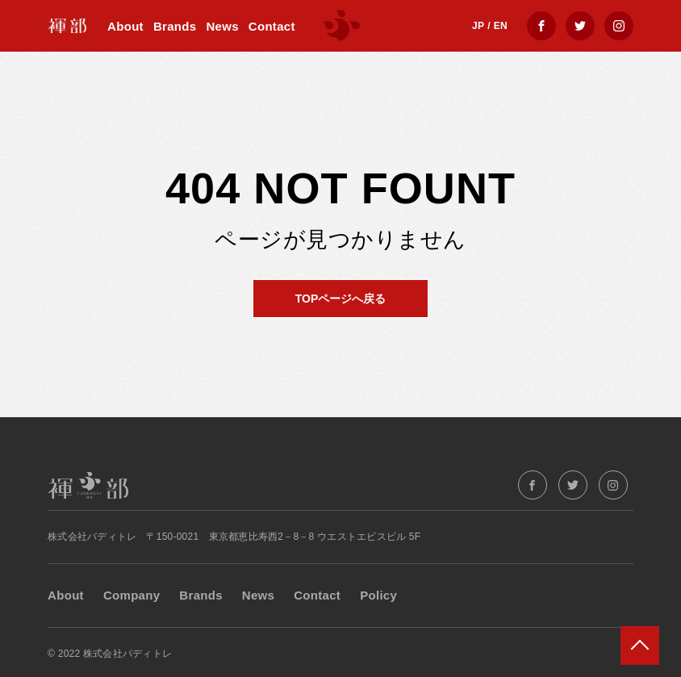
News (222, 26)
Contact (272, 26)
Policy (378, 595)
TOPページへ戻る (340, 298)
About (125, 26)
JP (478, 25)
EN (501, 25)
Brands (174, 26)
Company (131, 595)
